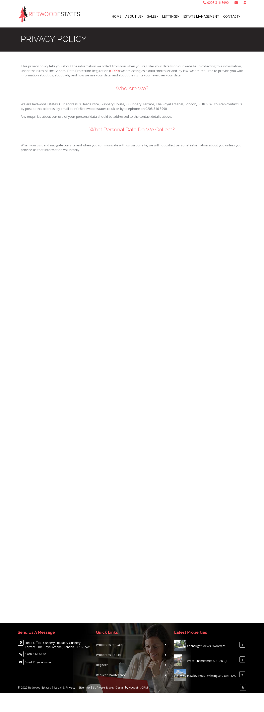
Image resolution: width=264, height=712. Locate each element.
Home (116, 16)
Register (102, 665)
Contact (231, 16)
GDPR (114, 71)
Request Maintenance (111, 675)
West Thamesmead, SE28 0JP (207, 661)
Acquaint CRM (138, 687)
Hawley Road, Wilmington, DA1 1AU (211, 675)
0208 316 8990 (216, 2)
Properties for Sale (109, 645)
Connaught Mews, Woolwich (206, 646)
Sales (152, 16)
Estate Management (201, 16)
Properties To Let (108, 655)
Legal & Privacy (64, 687)
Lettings (170, 16)
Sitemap (84, 687)
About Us (134, 16)
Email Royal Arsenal (38, 662)
